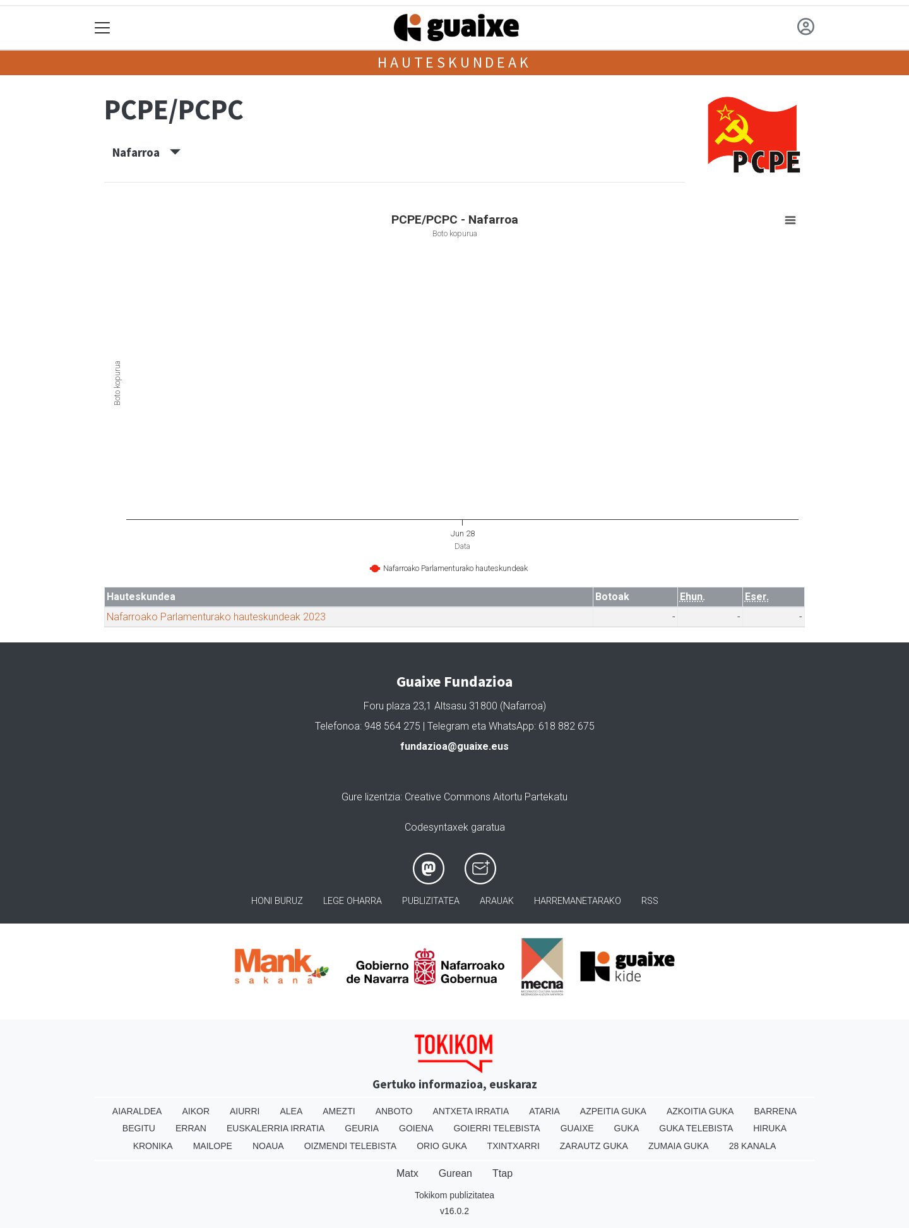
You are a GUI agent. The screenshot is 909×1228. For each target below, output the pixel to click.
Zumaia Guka (678, 1146)
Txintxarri (513, 1146)
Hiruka (770, 1128)
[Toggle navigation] (102, 28)
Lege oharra (352, 901)
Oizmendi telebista (350, 1146)
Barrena (775, 1111)
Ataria (544, 1111)
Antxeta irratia (471, 1111)
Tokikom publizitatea (454, 1195)
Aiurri (244, 1111)
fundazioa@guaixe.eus (454, 746)
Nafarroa (146, 152)
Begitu (138, 1128)
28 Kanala (752, 1146)
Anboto (394, 1111)
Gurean (455, 1173)
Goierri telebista (496, 1128)
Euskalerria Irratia (275, 1128)
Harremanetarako (577, 901)
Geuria (362, 1128)
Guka (626, 1128)
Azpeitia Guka (613, 1111)
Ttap (502, 1173)
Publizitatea (431, 901)
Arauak (497, 901)
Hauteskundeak (454, 62)
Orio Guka (441, 1146)
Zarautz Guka (594, 1146)
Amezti (339, 1111)
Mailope (212, 1146)
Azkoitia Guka (700, 1111)
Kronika (153, 1146)
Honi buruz (277, 901)
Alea (291, 1111)
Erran (190, 1128)
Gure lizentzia (371, 797)
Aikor (196, 1111)
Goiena (416, 1128)
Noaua (268, 1146)
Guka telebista (696, 1128)
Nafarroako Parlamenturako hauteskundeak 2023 (216, 617)
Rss (649, 901)
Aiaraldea (137, 1111)
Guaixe (577, 1128)
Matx (407, 1173)
